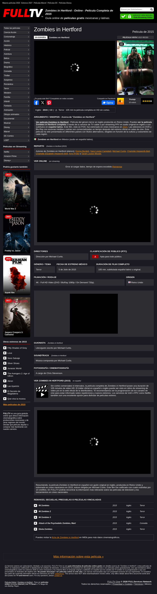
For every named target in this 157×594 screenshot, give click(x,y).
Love (10, 353)
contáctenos (59, 574)
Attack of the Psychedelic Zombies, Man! (57, 523)
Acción (7, 41)
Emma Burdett (82, 151)
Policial (7, 50)
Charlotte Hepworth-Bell (138, 151)
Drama (7, 62)
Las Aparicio (13, 386)
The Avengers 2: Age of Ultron (19, 374)
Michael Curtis (119, 151)
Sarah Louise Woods (91, 153)
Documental (9, 119)
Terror (6, 88)
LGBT (6, 140)
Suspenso (8, 80)
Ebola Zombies (45, 529)
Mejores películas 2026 (11, 3)
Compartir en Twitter (42, 102)
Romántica (8, 84)
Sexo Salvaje (14, 358)
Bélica (6, 58)
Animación (8, 110)
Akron (10, 381)
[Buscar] (137, 9)
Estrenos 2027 (26, 3)
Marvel (7, 131)
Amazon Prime (10, 156)
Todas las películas (12, 28)
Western (7, 93)
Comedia (8, 71)
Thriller (7, 75)
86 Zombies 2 (45, 511)
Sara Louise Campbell (100, 151)
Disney (7, 127)
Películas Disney (65, 3)
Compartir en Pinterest (49, 102)
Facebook (108, 102)
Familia (7, 97)
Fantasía (8, 106)
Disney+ (7, 160)
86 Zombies (44, 505)
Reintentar (117, 166)
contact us (58, 575)
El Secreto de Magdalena (14, 392)
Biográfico (8, 67)
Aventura (8, 54)
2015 (125, 127)
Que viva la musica (17, 399)
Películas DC (53, 3)
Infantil (7, 101)
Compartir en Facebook (36, 102)
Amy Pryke (74, 153)
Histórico (8, 45)
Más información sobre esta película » (78, 556)
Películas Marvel (40, 3)
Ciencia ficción (10, 32)
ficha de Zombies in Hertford (65, 537)
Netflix (6, 152)
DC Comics (9, 136)
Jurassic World (14, 368)
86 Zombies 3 (45, 517)
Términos (138, 584)
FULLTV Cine (113, 581)
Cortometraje (9, 37)
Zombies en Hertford (59, 37)
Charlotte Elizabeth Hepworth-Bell (52, 153)
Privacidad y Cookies (122, 584)
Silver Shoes (14, 363)
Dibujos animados (11, 114)
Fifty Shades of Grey (17, 348)
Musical (7, 123)
